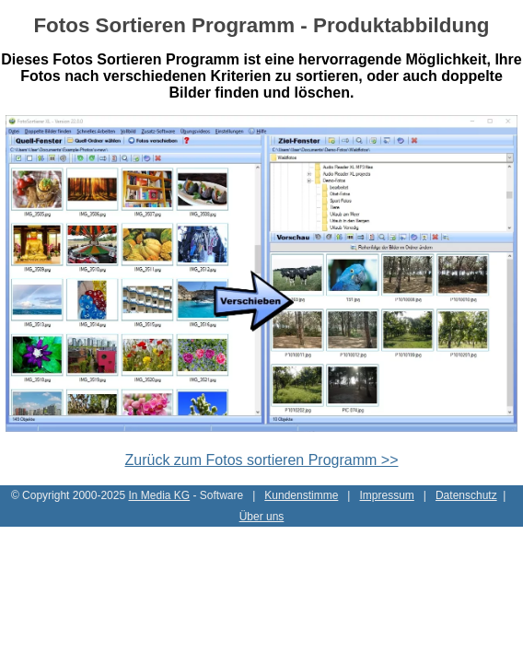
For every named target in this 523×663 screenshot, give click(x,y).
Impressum (386, 495)
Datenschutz (466, 495)
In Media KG (159, 495)
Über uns (262, 516)
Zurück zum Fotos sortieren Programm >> (262, 460)
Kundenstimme (301, 495)
